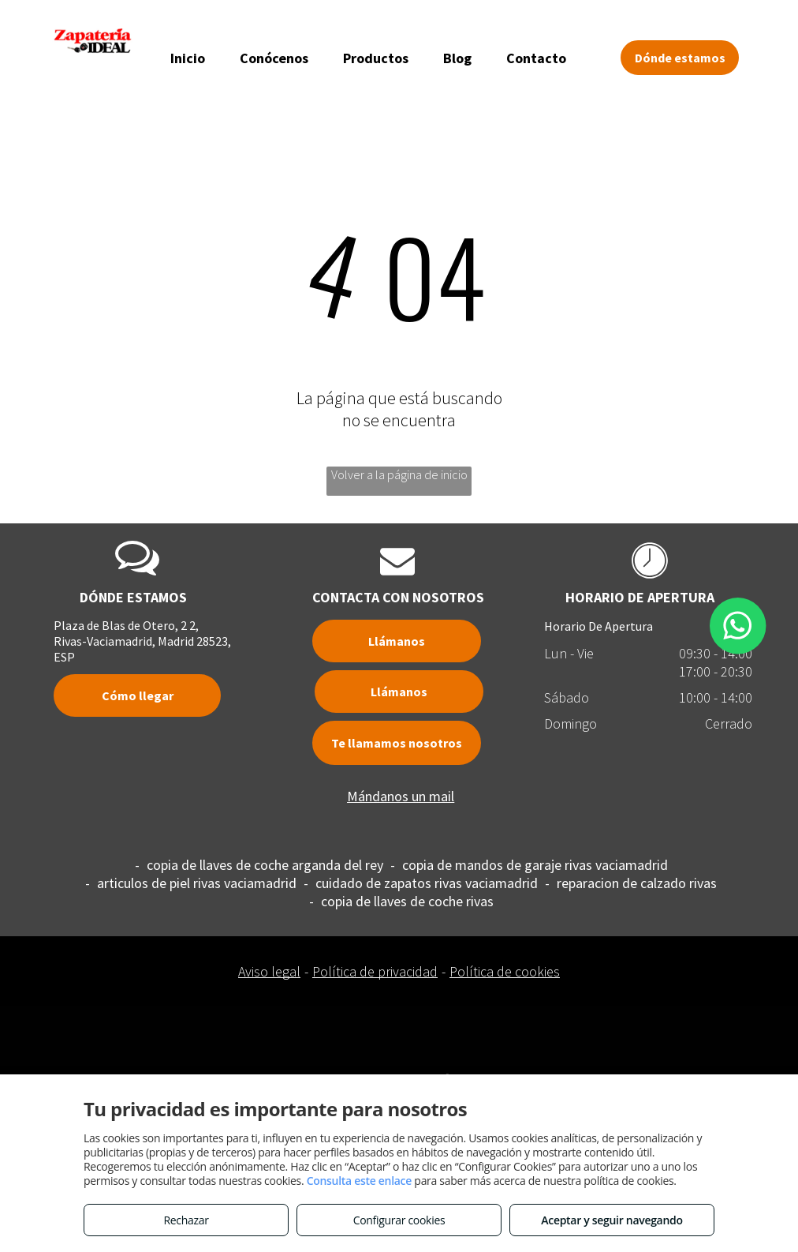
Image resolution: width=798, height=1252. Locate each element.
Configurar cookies (399, 1220)
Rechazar (185, 1220)
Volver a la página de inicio (399, 474)
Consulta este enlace (359, 1180)
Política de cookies (504, 971)
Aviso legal (269, 971)
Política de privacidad (375, 971)
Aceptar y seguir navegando (611, 1220)
